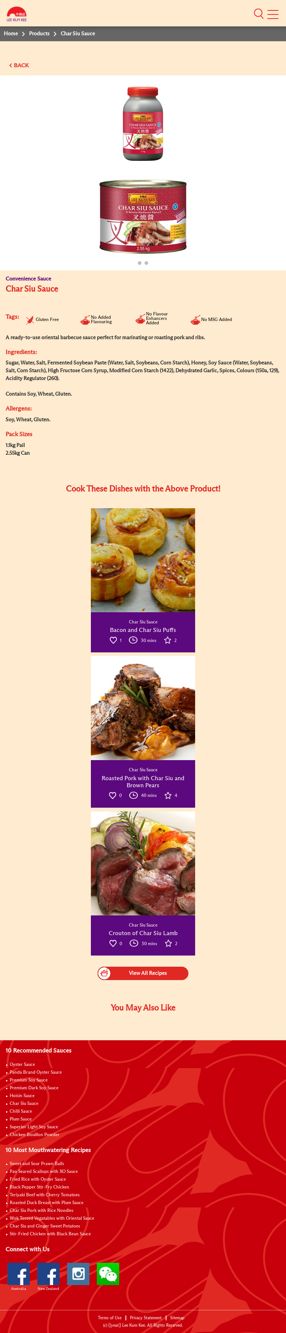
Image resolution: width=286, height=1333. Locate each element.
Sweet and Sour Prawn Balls (37, 1164)
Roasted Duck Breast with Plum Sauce (46, 1203)
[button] (259, 14)
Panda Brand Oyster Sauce (36, 1072)
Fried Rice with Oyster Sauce (38, 1179)
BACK (21, 65)
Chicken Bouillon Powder (35, 1135)
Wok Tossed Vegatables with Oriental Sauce (52, 1218)
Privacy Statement (146, 1318)
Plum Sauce (21, 1119)
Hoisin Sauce (22, 1096)
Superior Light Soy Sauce (34, 1127)
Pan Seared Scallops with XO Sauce (44, 1172)
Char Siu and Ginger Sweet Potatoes (45, 1226)
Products (39, 33)
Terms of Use (109, 1318)
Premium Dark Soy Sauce (34, 1088)
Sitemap (177, 1318)
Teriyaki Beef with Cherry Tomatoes (45, 1195)
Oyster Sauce (22, 1065)
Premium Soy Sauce (29, 1080)
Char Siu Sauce (24, 1104)
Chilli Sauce (21, 1111)
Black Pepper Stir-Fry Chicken (39, 1187)
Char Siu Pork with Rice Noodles (41, 1211)
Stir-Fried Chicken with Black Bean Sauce (50, 1234)
